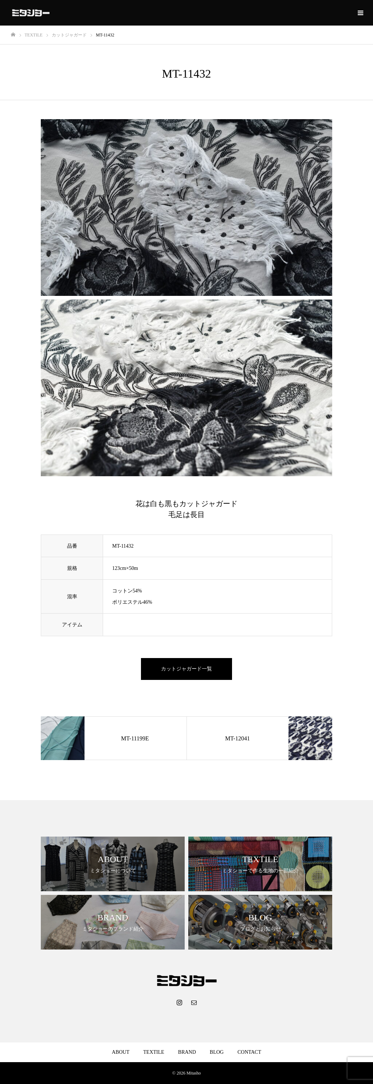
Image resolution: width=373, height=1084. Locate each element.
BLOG (217, 1052)
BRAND (187, 1052)
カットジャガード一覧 (186, 669)
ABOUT (120, 1052)
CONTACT (249, 1052)
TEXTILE (153, 1052)
